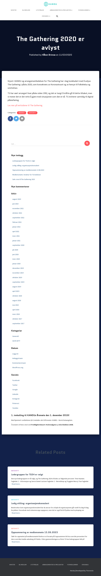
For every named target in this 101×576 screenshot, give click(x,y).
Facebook (16, 380)
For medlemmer (84, 10)
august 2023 (16, 199)
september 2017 (18, 323)
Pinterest (15, 403)
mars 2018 (16, 314)
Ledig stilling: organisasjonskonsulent (25, 165)
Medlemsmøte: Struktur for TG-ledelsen (26, 175)
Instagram (16, 399)
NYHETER (13, 10)
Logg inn (15, 354)
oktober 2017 (17, 319)
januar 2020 (16, 263)
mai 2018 (15, 305)
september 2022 (18, 218)
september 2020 (18, 245)
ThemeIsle (89, 571)
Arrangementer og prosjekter (61, 10)
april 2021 (15, 231)
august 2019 (16, 286)
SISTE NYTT (32, 112)
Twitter (15, 385)
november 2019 (17, 273)
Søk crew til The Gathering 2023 (23, 179)
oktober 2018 (17, 296)
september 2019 (18, 282)
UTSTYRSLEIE (40, 10)
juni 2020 (15, 254)
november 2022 (17, 208)
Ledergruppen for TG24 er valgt (23, 161)
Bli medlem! (26, 10)
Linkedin (15, 394)
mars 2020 (16, 259)
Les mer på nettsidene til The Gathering (26, 105)
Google (15, 389)
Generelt (22, 112)
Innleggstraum (17, 358)
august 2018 (16, 300)
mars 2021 (16, 236)
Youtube (15, 408)
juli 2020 (15, 250)
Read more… (16, 484)
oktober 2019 (17, 277)
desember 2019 (18, 268)
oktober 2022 (17, 213)
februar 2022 (16, 222)
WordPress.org (17, 367)
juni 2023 (15, 204)
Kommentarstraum (19, 363)
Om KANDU (46, 16)
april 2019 (15, 291)
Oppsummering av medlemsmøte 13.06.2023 (28, 170)
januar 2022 (16, 227)
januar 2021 (16, 241)
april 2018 (15, 309)
